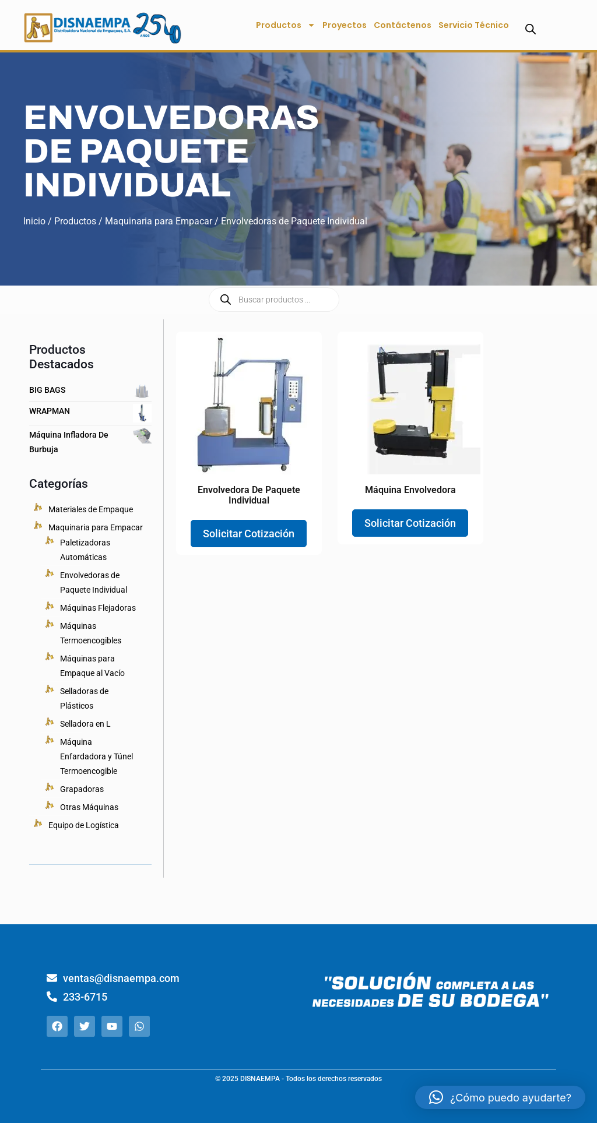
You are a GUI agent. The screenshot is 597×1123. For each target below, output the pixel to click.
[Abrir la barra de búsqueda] (530, 29)
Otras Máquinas (89, 807)
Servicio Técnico (473, 25)
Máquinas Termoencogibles (90, 633)
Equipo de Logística (83, 825)
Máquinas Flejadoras (98, 607)
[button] (500, 1097)
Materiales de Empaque (90, 509)
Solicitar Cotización (248, 533)
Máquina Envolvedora (410, 489)
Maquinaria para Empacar (158, 221)
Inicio (34, 221)
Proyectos (344, 25)
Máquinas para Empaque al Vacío (92, 666)
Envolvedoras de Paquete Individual (93, 582)
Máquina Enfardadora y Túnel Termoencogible (96, 756)
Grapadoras (82, 789)
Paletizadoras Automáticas (85, 550)
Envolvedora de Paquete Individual (249, 495)
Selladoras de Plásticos (84, 698)
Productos (285, 25)
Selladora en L (85, 723)
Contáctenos (402, 25)
